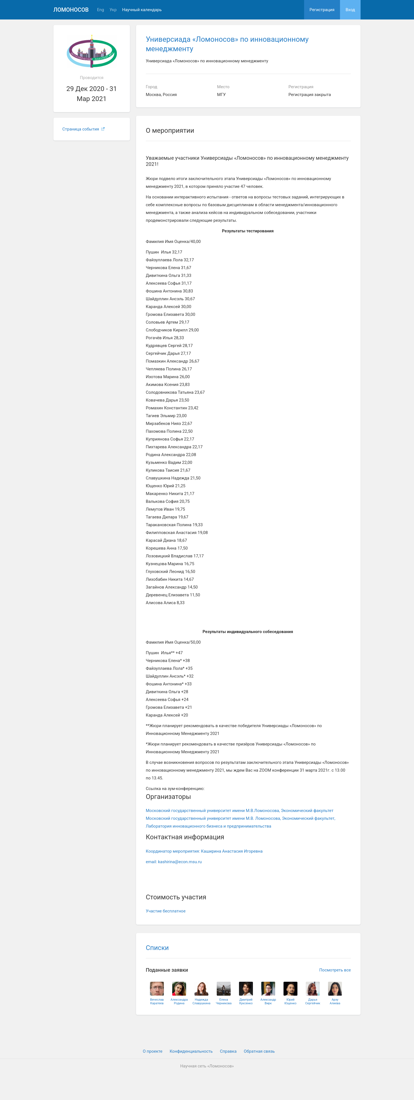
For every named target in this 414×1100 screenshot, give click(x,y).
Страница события (83, 129)
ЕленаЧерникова (224, 1001)
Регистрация (322, 9)
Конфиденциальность (191, 1051)
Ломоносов (71, 10)
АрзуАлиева (335, 1001)
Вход (350, 9)
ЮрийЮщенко (290, 1001)
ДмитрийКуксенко (246, 1001)
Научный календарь (142, 10)
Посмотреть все (335, 970)
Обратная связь (259, 1051)
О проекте (152, 1051)
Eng (100, 10)
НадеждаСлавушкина (201, 1001)
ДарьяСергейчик (312, 1001)
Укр (113, 10)
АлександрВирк (268, 1001)
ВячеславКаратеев (157, 1001)
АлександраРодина (179, 1001)
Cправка (228, 1051)
